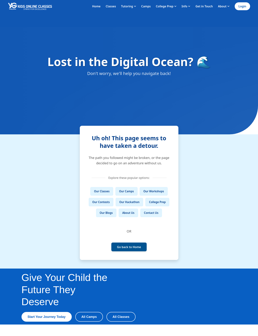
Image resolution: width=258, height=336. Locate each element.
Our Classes (102, 191)
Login (242, 6)
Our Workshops (153, 191)
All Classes (121, 317)
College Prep (166, 6)
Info (186, 6)
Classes (111, 6)
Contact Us (151, 213)
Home (96, 6)
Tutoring (128, 6)
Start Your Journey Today (47, 317)
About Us (128, 213)
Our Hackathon (129, 202)
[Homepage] (30, 6)
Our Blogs (106, 213)
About (223, 6)
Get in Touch (204, 6)
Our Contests (101, 202)
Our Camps (126, 191)
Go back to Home (129, 247)
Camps (146, 6)
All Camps (89, 317)
